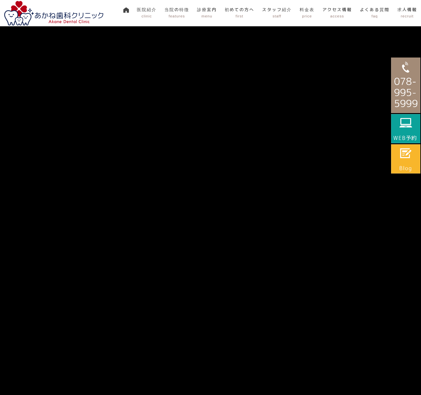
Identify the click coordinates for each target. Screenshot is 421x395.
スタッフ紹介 (277, 13)
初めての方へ (239, 13)
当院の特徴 (176, 13)
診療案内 (207, 13)
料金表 (307, 13)
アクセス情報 (337, 13)
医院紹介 (147, 13)
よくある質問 (374, 13)
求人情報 (407, 13)
